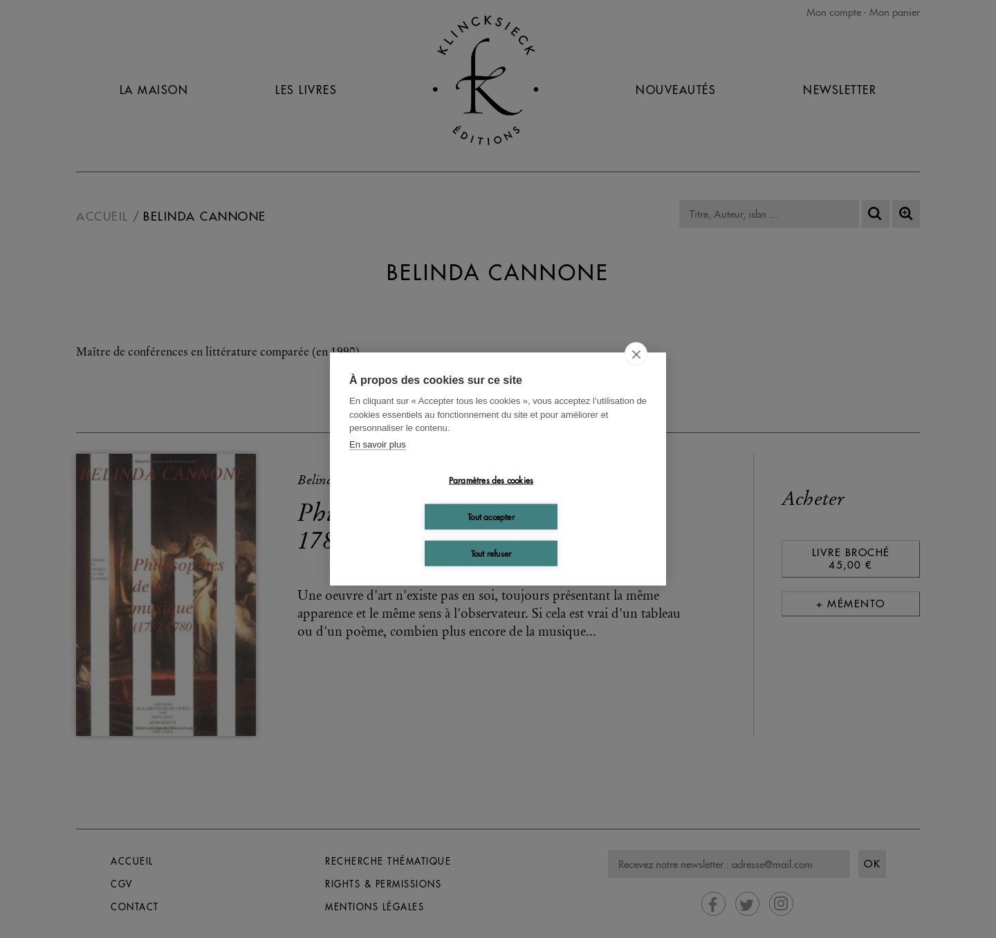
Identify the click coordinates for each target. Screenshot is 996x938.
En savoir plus (377, 444)
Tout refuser (491, 553)
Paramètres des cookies (491, 480)
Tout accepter (491, 516)
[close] (636, 354)
